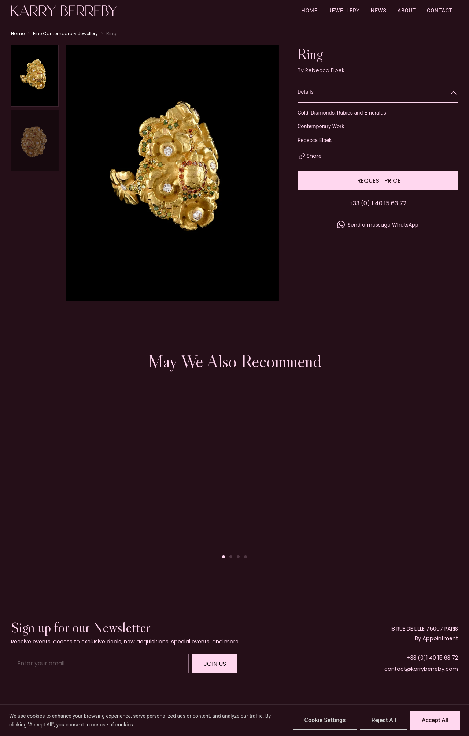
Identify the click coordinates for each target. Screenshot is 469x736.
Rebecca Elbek (324, 70)
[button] (223, 556)
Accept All (435, 720)
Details (306, 92)
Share (314, 156)
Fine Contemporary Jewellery (65, 33)
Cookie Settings (325, 720)
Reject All (383, 720)
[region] (234, 720)
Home (18, 33)
